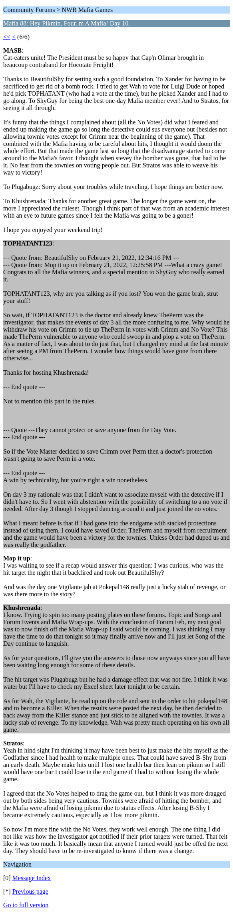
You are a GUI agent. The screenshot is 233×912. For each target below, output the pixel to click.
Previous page (30, 891)
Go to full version (25, 905)
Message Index (31, 878)
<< (6, 36)
